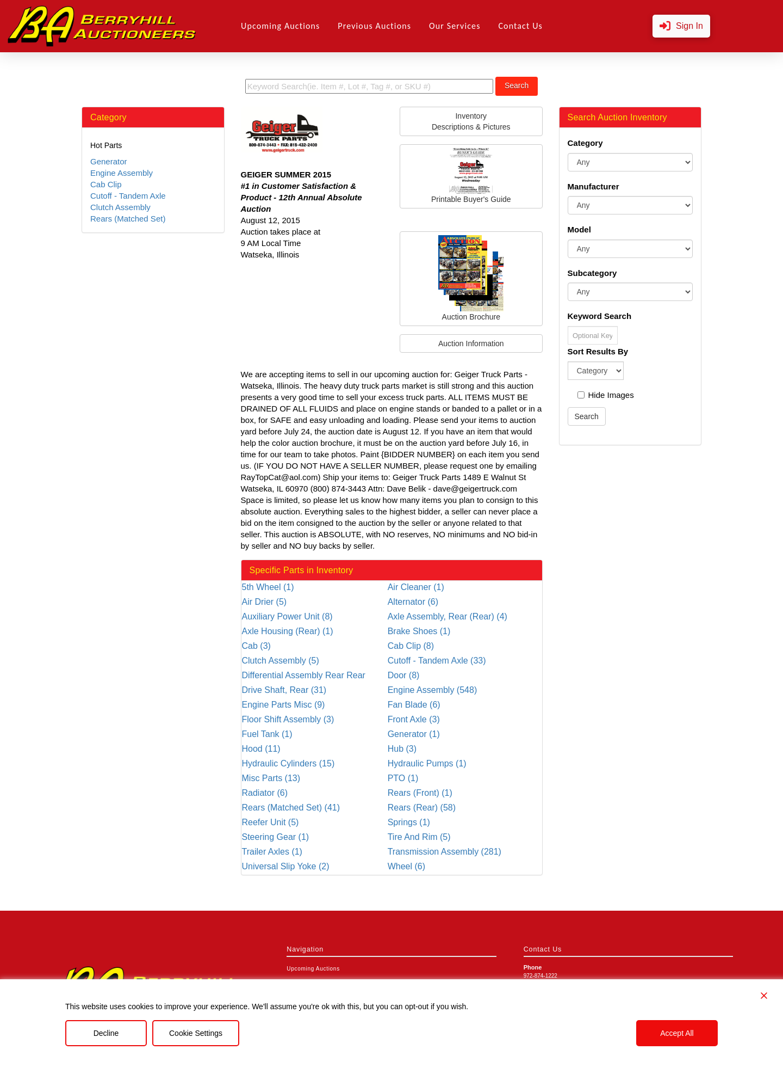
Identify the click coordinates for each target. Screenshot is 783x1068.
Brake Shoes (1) (419, 631)
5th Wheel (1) (268, 587)
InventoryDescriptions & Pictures (471, 121)
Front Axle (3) (414, 719)
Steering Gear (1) (275, 837)
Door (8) (404, 675)
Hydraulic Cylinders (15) (288, 763)
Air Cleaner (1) (416, 587)
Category (585, 143)
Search (517, 85)
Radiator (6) (265, 792)
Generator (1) (414, 734)
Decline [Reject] (106, 1033)
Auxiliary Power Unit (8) (287, 616)
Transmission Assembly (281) (444, 851)
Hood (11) (261, 748)
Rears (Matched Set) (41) (291, 807)
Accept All (676, 1033)
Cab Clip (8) (411, 645)
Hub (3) (402, 748)
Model (579, 229)
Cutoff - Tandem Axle (128, 195)
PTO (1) (403, 778)
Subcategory (592, 273)
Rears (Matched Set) (127, 218)
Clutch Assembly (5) (280, 660)
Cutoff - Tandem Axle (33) (437, 660)
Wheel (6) (406, 866)
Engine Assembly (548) (432, 690)
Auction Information (471, 343)
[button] (681, 26)
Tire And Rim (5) (419, 837)
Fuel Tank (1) (267, 734)
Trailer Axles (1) (272, 851)
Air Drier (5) (264, 601)
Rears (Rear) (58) (422, 807)
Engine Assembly (121, 172)
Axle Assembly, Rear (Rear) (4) (447, 616)
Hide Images (605, 395)
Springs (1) (409, 822)
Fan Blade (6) (414, 704)
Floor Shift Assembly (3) (288, 719)
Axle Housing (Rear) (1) (287, 631)
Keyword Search (600, 316)
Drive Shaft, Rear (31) (284, 690)
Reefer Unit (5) (270, 822)
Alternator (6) (413, 601)
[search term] (369, 86)
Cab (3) (256, 645)
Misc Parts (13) (271, 778)
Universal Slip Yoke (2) (286, 866)
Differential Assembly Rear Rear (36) (303, 676)
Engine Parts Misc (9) (283, 704)
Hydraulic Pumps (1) (427, 763)
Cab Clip (106, 184)
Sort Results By (598, 351)
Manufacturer (593, 186)
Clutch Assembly (120, 207)
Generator (108, 161)
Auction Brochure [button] (471, 278)
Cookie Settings (195, 1033)
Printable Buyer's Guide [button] (471, 176)
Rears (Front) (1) (420, 792)
